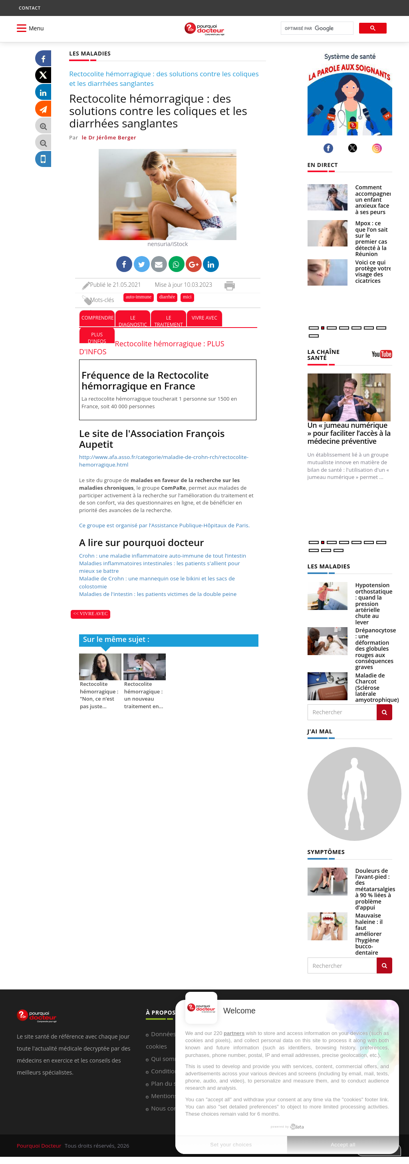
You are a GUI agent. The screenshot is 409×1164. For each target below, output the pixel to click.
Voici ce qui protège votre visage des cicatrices (373, 271)
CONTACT (29, 8)
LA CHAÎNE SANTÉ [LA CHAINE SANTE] (323, 355)
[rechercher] (316, 28)
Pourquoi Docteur (39, 1144)
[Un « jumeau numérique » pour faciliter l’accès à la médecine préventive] (350, 397)
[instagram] (378, 148)
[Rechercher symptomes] (384, 965)
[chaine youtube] (382, 356)
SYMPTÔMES (326, 851)
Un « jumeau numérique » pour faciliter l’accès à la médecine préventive (349, 432)
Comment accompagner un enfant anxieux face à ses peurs (373, 199)
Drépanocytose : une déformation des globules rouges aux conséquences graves (375, 648)
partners (234, 1033)
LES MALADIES (328, 566)
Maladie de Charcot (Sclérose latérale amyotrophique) (377, 687)
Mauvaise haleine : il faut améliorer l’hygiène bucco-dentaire (369, 933)
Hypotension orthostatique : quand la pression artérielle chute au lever (374, 603)
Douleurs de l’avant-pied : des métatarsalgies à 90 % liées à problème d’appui (375, 888)
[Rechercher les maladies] (384, 711)
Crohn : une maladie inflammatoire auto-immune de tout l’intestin (160, 554)
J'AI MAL (320, 730)
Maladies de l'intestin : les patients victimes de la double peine (155, 592)
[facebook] (330, 148)
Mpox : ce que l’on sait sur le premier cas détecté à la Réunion (371, 238)
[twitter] (354, 148)
